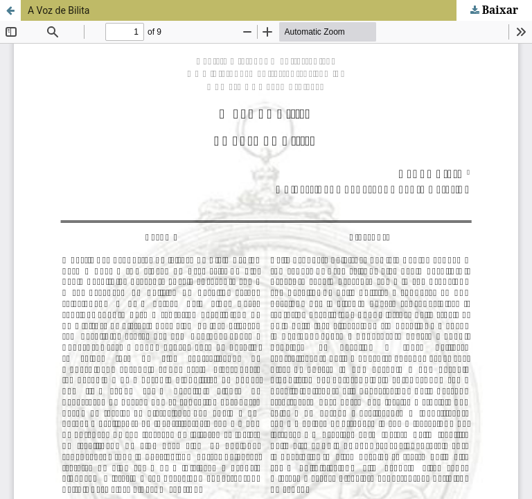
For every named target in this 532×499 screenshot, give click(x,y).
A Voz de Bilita (58, 10)
